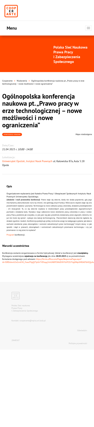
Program (10, 234)
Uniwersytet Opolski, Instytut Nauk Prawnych (27, 161)
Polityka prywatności (78, 343)
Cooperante (7, 80)
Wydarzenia (22, 80)
